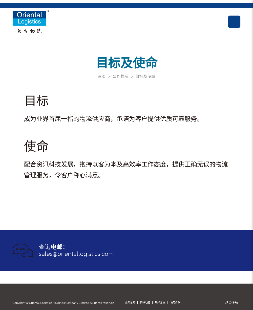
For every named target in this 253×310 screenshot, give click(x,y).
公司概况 (120, 76)
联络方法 (160, 302)
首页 (102, 76)
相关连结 (231, 303)
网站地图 (145, 302)
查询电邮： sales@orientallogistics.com (76, 251)
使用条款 (175, 302)
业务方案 (130, 302)
